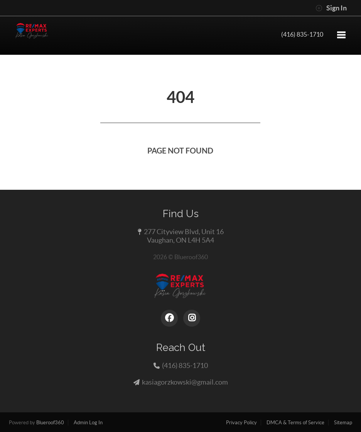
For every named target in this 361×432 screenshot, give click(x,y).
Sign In (331, 8)
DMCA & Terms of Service (295, 422)
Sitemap (343, 422)
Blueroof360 (50, 422)
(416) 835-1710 (302, 34)
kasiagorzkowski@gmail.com (185, 382)
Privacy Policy (241, 422)
